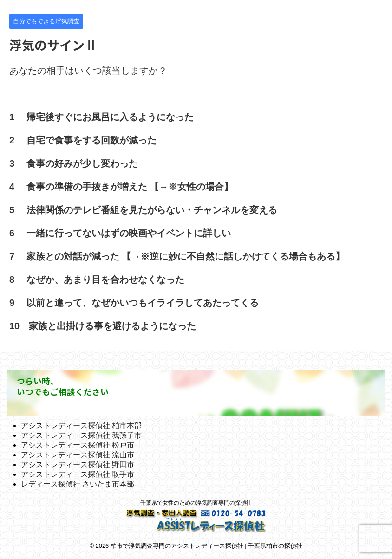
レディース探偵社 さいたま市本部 (77, 484)
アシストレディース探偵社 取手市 (77, 474)
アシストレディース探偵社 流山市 (77, 455)
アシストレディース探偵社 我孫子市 (81, 435)
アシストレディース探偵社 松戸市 (77, 445)
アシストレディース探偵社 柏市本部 (81, 425)
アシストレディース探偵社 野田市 (77, 464)
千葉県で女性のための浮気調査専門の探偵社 (196, 503)
